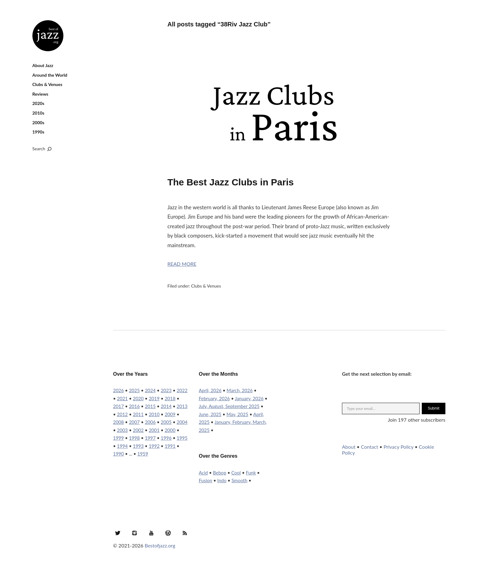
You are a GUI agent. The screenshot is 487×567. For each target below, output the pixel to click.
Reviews (40, 94)
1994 (122, 446)
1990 (118, 453)
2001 (154, 430)
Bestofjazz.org (160, 545)
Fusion (205, 480)
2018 (170, 398)
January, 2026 (249, 398)
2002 (138, 430)
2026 (118, 390)
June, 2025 (210, 414)
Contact (369, 447)
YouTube (151, 533)
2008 (118, 422)
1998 (134, 438)
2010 (154, 414)
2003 (122, 430)
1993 (138, 446)
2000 (170, 430)
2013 (182, 406)
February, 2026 (214, 398)
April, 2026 (210, 390)
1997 (150, 438)
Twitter (117, 533)
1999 (118, 438)
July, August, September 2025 (229, 406)
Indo (221, 480)
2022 (182, 390)
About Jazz (42, 65)
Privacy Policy (398, 447)
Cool (236, 472)
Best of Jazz (47, 35)
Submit (433, 408)
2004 (182, 422)
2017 (118, 406)
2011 (138, 414)
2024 (150, 390)
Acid (203, 472)
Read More (181, 264)
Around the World (49, 75)
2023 (166, 390)
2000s (38, 122)
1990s (38, 131)
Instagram (134, 533)
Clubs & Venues (47, 84)
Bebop (219, 472)
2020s (38, 103)
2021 (122, 398)
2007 (134, 422)
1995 (182, 438)
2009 (170, 414)
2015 (150, 406)
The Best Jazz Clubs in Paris (230, 182)
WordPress (168, 533)
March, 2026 (240, 390)
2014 (166, 406)
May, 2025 (237, 414)
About (349, 447)
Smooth (239, 480)
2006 (150, 422)
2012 (122, 414)
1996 (166, 438)
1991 (170, 446)
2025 (134, 390)
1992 (154, 446)
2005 (166, 422)
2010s (38, 113)
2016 (134, 406)
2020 (138, 398)
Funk (251, 472)
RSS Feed (185, 533)
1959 (142, 453)
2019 (154, 398)
